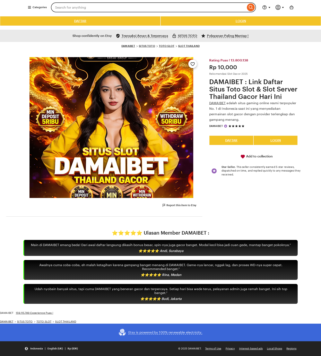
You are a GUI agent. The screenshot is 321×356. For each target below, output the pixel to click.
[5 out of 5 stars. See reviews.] (237, 126)
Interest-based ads (251, 348)
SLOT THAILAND (189, 45)
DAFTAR (80, 21)
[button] (51, 349)
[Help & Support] (266, 7)
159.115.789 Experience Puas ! (34, 312)
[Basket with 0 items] (291, 7)
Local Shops (274, 348)
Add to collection (256, 156)
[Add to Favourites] (192, 64)
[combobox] (148, 7)
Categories (37, 7)
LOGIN (241, 21)
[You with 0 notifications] (280, 7)
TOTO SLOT (166, 45)
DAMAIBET (128, 45)
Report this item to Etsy (179, 205)
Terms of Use (213, 348)
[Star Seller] (225, 126)
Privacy (230, 348)
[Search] (251, 7)
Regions (291, 348)
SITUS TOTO (147, 45)
